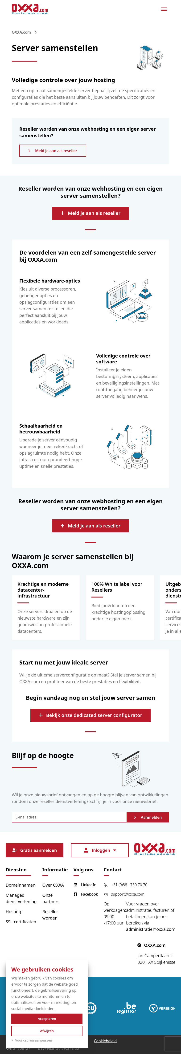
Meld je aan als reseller (52, 150)
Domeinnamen (20, 885)
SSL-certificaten (21, 921)
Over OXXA (53, 885)
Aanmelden (148, 817)
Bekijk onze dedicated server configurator (90, 715)
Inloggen (100, 850)
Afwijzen (47, 1031)
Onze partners (50, 898)
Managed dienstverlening (21, 898)
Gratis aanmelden (34, 850)
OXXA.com (21, 32)
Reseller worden (50, 915)
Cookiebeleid (105, 1040)
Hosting (13, 911)
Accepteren (47, 1018)
